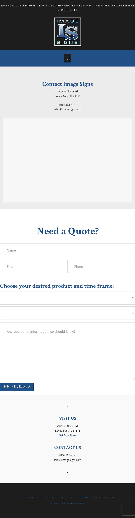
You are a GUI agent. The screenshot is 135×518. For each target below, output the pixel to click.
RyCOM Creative (75, 503)
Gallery (97, 497)
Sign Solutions (38, 497)
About (84, 497)
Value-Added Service (64, 497)
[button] (67, 58)
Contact (110, 497)
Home (22, 497)
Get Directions (67, 435)
